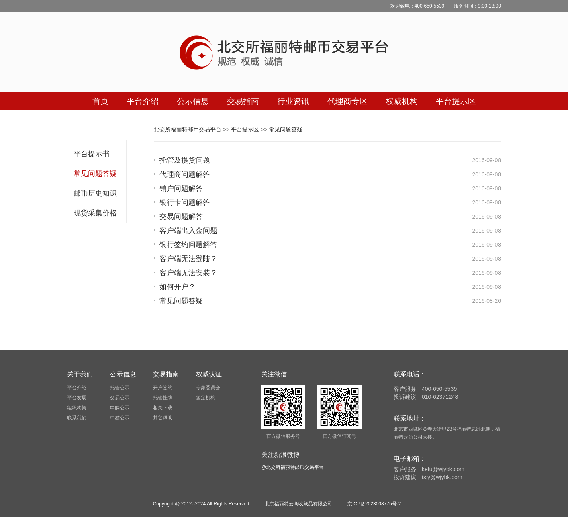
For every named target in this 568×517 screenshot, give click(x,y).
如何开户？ (177, 287)
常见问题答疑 (95, 174)
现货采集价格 (95, 213)
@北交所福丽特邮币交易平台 (292, 467)
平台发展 (76, 398)
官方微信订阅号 (339, 436)
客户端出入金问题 (188, 231)
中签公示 (119, 418)
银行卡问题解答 (184, 202)
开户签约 (162, 387)
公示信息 (123, 374)
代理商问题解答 (184, 174)
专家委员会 (208, 387)
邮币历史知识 (95, 193)
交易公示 (119, 398)
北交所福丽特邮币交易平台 (187, 129)
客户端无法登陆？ (188, 259)
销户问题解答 (181, 188)
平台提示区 (245, 129)
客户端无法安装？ (188, 273)
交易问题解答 (181, 217)
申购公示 (119, 408)
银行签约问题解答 (188, 245)
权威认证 (209, 374)
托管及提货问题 (184, 160)
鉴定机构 (205, 398)
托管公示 (119, 387)
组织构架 (76, 408)
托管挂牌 (162, 398)
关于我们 (80, 374)
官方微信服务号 (283, 436)
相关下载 (162, 408)
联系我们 (76, 418)
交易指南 (166, 374)
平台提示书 (92, 154)
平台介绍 (76, 387)
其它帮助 (162, 418)
